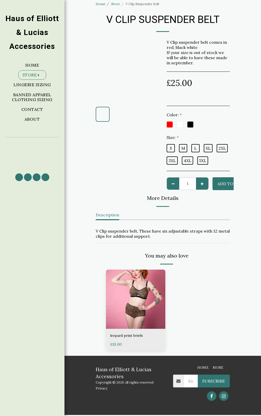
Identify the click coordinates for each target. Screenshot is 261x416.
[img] (135, 299)
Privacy (102, 389)
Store (115, 4)
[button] (32, 153)
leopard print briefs (129, 336)
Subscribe (213, 382)
